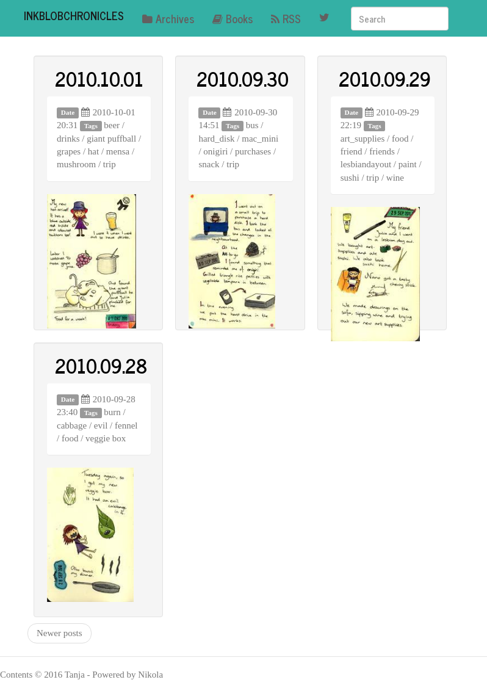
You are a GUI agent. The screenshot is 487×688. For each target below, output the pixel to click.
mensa (117, 151)
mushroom (76, 164)
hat (93, 151)
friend (352, 151)
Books (232, 18)
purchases (253, 151)
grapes (69, 151)
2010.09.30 (243, 78)
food (400, 138)
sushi (350, 178)
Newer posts (59, 633)
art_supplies (363, 138)
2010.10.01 (99, 78)
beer (112, 125)
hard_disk (216, 138)
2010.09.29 (385, 78)
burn (112, 412)
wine (395, 178)
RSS (286, 18)
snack (208, 164)
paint (408, 164)
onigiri (215, 151)
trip (109, 164)
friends (382, 151)
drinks (68, 138)
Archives (168, 18)
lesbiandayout (366, 164)
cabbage (72, 425)
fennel (126, 425)
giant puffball (111, 138)
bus (252, 125)
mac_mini (260, 138)
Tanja (75, 674)
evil (101, 425)
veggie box (105, 438)
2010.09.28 (101, 365)
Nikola (150, 674)
